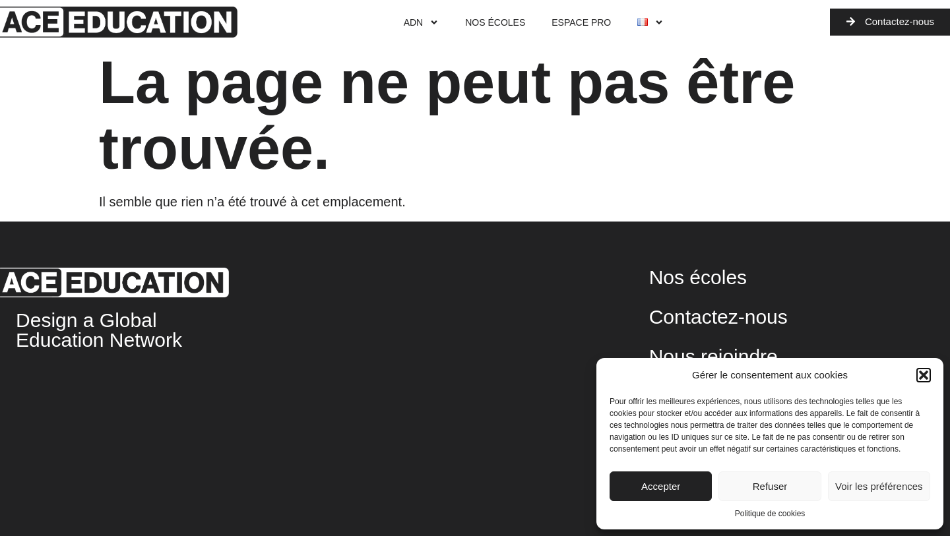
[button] (923, 375)
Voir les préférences (879, 486)
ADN (421, 22)
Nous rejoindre (713, 356)
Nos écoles (495, 22)
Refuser (770, 486)
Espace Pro (581, 22)
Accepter (660, 486)
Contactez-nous (718, 317)
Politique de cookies (770, 513)
